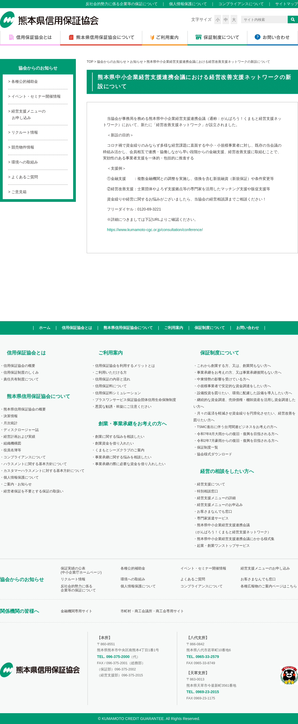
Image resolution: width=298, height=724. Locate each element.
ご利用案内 (173, 327)
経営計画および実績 (19, 437)
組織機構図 (12, 443)
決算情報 (11, 416)
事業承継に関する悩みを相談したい (123, 457)
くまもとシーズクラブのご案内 (119, 450)
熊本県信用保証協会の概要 (25, 409)
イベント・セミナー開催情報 (36, 96)
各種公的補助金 (24, 81)
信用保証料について (111, 386)
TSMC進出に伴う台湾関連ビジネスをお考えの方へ (237, 427)
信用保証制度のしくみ (21, 372)
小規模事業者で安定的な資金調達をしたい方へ (234, 386)
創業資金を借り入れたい (114, 443)
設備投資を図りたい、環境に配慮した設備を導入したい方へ (244, 393)
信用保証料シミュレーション (118, 393)
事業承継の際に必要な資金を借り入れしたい (130, 464)
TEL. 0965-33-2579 (202, 656)
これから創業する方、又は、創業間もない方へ (234, 366)
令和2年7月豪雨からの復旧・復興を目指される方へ (237, 441)
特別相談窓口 (207, 491)
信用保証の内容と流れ (112, 379)
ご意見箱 (19, 192)
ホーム (44, 327)
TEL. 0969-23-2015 (202, 692)
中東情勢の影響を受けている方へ (223, 379)
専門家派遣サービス (213, 518)
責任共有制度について (21, 379)
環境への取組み (24, 162)
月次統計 (11, 423)
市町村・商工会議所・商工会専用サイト (152, 611)
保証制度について (210, 327)
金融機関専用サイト (76, 611)
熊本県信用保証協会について (128, 327)
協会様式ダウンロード (214, 454)
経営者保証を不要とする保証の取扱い (33, 491)
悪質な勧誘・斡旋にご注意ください (123, 407)
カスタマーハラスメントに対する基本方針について (44, 471)
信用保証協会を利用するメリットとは (125, 366)
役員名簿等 (12, 450)
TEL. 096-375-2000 (113, 656)
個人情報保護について (188, 4)
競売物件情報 (22, 147)
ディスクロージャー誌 (21, 430)
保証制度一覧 (207, 447)
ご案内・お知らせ (18, 484)
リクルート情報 (24, 132)
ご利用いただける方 (111, 372)
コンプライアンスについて (241, 4)
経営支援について (211, 484)
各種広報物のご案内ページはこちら (269, 586)
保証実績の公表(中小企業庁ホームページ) (81, 570)
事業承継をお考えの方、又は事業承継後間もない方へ (239, 372)
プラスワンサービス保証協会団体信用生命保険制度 (135, 400)
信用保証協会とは (77, 327)
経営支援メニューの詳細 (216, 498)
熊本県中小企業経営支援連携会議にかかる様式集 (235, 539)
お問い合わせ (247, 327)
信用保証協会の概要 (19, 366)
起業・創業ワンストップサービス (223, 546)
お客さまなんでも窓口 (214, 512)
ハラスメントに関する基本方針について (35, 464)
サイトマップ (286, 4)
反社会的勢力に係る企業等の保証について (122, 4)
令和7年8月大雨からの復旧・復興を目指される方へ (237, 434)
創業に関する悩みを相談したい (119, 437)
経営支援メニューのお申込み (220, 505)
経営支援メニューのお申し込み (28, 114)
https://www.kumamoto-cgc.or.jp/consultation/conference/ (155, 230)
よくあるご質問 (24, 177)
